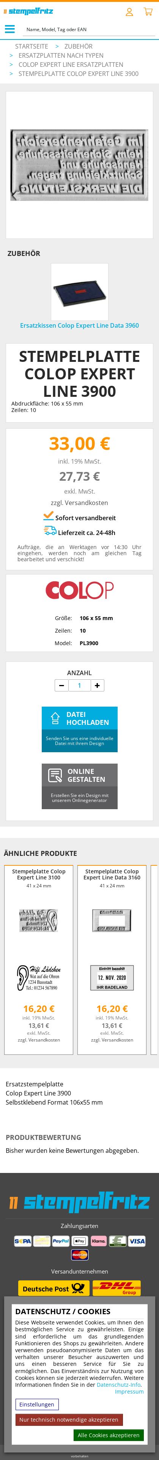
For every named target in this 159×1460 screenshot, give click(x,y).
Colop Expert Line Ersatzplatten (71, 64)
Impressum (129, 1391)
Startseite (31, 46)
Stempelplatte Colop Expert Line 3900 (79, 73)
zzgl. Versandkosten (79, 503)
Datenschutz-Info (118, 1384)
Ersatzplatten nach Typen (61, 55)
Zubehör (79, 46)
